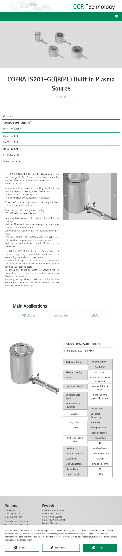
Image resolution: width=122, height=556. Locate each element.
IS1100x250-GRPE (13, 155)
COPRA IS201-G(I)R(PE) (17, 122)
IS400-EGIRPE (10, 142)
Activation (61, 315)
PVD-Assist (28, 315)
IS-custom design (12, 161)
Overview (8, 116)
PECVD (94, 315)
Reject (21, 547)
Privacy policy (26, 540)
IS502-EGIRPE (10, 148)
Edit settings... (61, 547)
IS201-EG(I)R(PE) (12, 129)
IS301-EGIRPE (10, 135)
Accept (100, 547)
